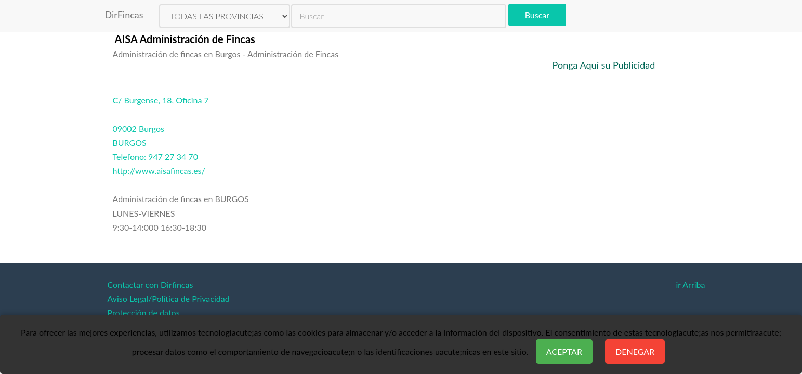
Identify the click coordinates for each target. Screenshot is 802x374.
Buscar (537, 15)
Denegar (634, 351)
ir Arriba (690, 284)
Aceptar (564, 351)
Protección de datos (144, 312)
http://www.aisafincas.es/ (159, 171)
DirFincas (124, 14)
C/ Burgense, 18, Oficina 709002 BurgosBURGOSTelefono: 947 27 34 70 (161, 128)
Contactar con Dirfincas (150, 284)
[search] (398, 16)
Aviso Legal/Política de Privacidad (169, 298)
